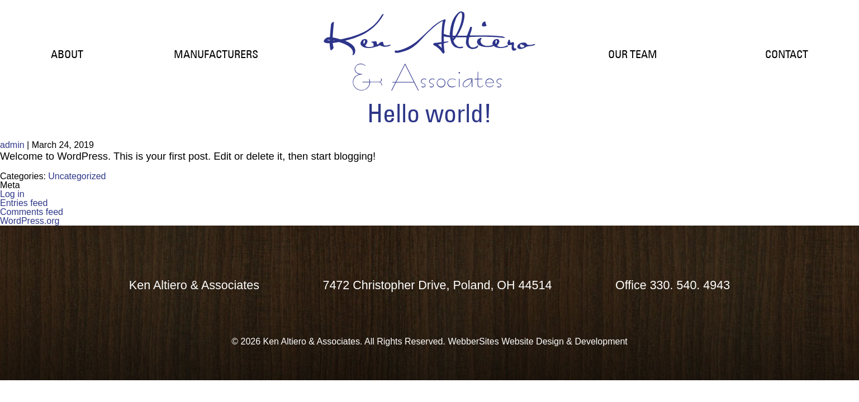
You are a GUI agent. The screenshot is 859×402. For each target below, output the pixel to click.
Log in (12, 194)
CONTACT (786, 54)
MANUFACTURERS (216, 54)
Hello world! (429, 113)
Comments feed (31, 212)
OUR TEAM (632, 54)
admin (12, 145)
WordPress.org (29, 221)
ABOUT (67, 54)
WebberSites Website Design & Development (537, 341)
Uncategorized (77, 176)
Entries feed (24, 203)
